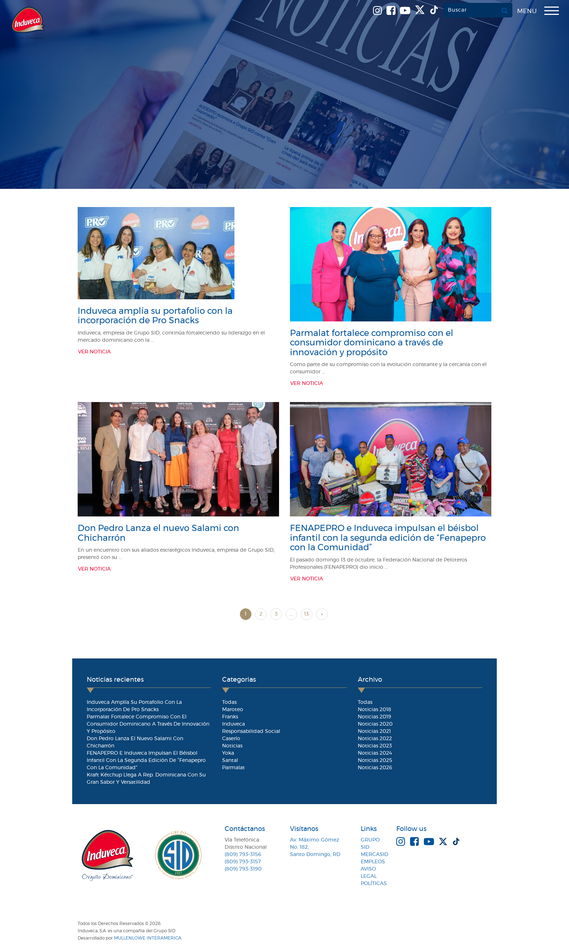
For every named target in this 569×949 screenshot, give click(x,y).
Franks (230, 716)
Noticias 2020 (375, 724)
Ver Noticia (94, 351)
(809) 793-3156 (243, 854)
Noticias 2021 (374, 731)
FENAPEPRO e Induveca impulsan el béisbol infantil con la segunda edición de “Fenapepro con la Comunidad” (388, 538)
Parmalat (233, 767)
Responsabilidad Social (251, 731)
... (291, 614)
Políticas (374, 883)
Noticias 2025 (375, 760)
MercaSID (374, 854)
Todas (229, 702)
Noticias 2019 (374, 716)
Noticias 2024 (375, 753)
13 (306, 614)
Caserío (231, 738)
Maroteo (232, 709)
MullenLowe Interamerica (147, 938)
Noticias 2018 (374, 709)
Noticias (232, 746)
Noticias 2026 (375, 767)
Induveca (233, 724)
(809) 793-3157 (243, 861)
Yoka (228, 753)
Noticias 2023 (375, 746)
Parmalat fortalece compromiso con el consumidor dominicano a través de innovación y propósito (371, 343)
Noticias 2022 (375, 738)
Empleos (373, 861)
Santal (230, 760)
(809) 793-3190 (243, 869)
